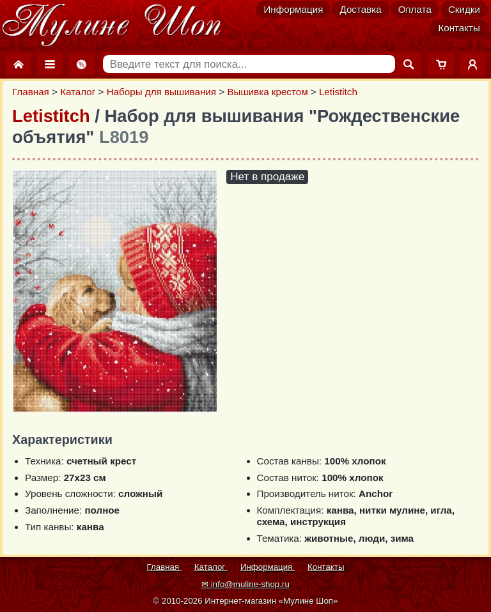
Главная (30, 91)
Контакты (459, 27)
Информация (293, 9)
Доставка (360, 9)
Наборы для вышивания (161, 91)
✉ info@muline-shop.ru (245, 584)
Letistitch (338, 91)
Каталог (77, 91)
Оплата (415, 9)
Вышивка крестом (267, 91)
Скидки (464, 9)
